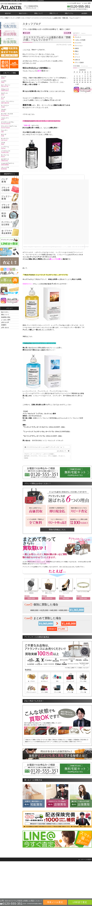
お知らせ (77, 59)
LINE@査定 (24, 879)
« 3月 (77, 84)
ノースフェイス (9, 151)
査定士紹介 (86, 876)
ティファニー (9, 106)
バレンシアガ (9, 168)
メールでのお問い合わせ (74, 3)
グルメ (77, 54)
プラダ (9, 143)
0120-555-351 (80, 6)
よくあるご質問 (86, 3)
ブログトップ (28, 454)
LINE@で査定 (80, 902)
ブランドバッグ (70, 681)
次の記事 (66, 33)
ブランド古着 (3, 879)
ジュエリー (3, 873)
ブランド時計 (83, 681)
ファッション (42, 456)
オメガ (56, 873)
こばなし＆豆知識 (80, 40)
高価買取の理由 (5, 317)
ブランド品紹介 (52, 456)
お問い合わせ (5, 327)
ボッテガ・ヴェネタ (9, 114)
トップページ (37, 454)
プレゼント (61, 456)
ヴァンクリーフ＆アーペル (9, 127)
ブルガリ (9, 110)
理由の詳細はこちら (57, 530)
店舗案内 (3, 325)
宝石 (57, 681)
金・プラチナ (31, 681)
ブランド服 (70, 692)
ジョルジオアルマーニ (9, 164)
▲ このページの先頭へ (85, 859)
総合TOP (8, 13)
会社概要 (72, 876)
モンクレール (9, 155)
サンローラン (9, 139)
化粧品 (26, 458)
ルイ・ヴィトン (9, 85)
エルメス (9, 77)
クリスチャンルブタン (9, 122)
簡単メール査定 (55, 902)
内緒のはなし (86, 879)
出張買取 (23, 876)
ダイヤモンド (44, 681)
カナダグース (9, 160)
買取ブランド (54, 13)
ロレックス (57, 870)
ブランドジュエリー (31, 692)
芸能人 (77, 51)
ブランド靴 (83, 692)
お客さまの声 (5, 322)
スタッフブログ (87, 882)
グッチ (9, 98)
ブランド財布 (44, 692)
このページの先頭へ (49, 454)
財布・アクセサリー (5, 876)
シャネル (9, 81)
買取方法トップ (24, 868)
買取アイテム (69, 13)
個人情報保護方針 (74, 879)
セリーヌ (9, 135)
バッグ (1, 870)
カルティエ (9, 94)
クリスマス (34, 456)
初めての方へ (23, 13)
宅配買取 (23, 870)
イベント (77, 57)
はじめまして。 (62, 451)
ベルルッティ (9, 118)
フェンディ (9, 131)
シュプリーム (9, 147)
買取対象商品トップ (5, 868)
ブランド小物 (57, 692)
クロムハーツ (9, 89)
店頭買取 (23, 873)
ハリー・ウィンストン (9, 102)
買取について (38, 13)
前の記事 (27, 33)
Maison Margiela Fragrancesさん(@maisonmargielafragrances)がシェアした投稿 (47, 246)
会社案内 (84, 13)
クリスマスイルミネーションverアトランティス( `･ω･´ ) (45, 447)
